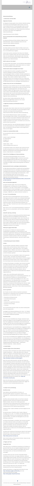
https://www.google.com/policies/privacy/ (11, 473)
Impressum (28, 482)
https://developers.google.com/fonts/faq (11, 470)
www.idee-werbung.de (22, 482)
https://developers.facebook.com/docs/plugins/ (12, 358)
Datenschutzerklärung (17, 484)
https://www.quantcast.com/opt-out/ (10, 435)
